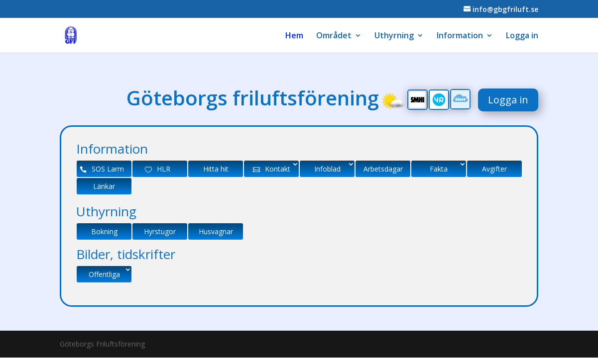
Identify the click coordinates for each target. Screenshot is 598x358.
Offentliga (104, 274)
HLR (163, 169)
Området (334, 36)
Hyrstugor (160, 231)
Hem (294, 36)
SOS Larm (108, 169)
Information (460, 36)
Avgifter (494, 169)
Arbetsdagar (383, 169)
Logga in (522, 36)
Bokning (104, 231)
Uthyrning (394, 36)
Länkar (104, 186)
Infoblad (327, 169)
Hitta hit (216, 169)
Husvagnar (216, 231)
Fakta (439, 169)
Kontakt (277, 169)
